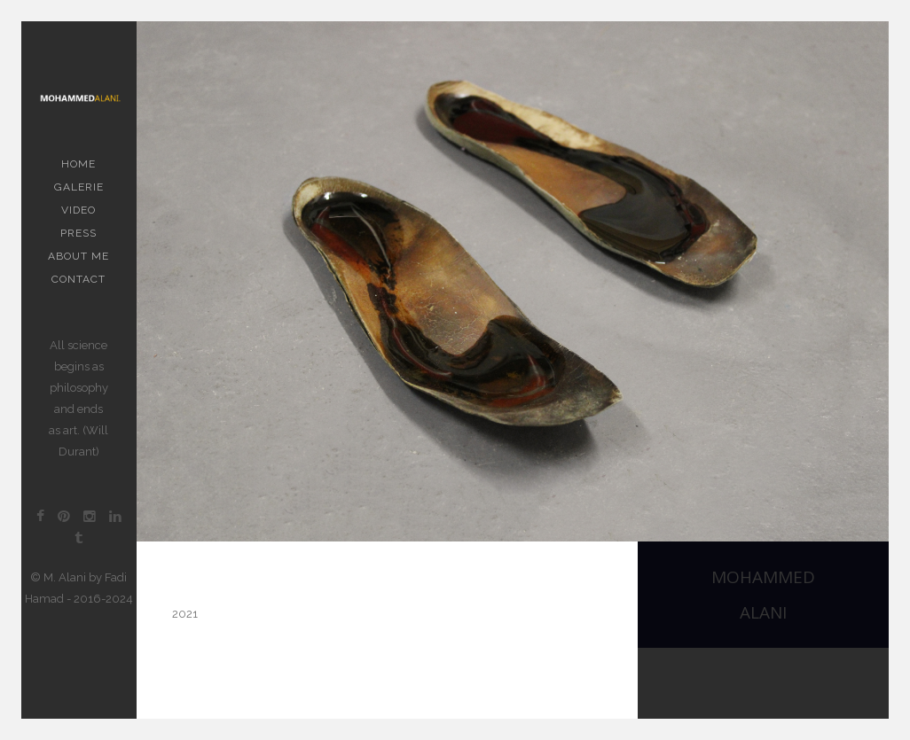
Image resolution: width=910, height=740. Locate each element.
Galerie (79, 187)
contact (78, 279)
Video (78, 210)
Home (78, 164)
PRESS (78, 233)
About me (78, 256)
